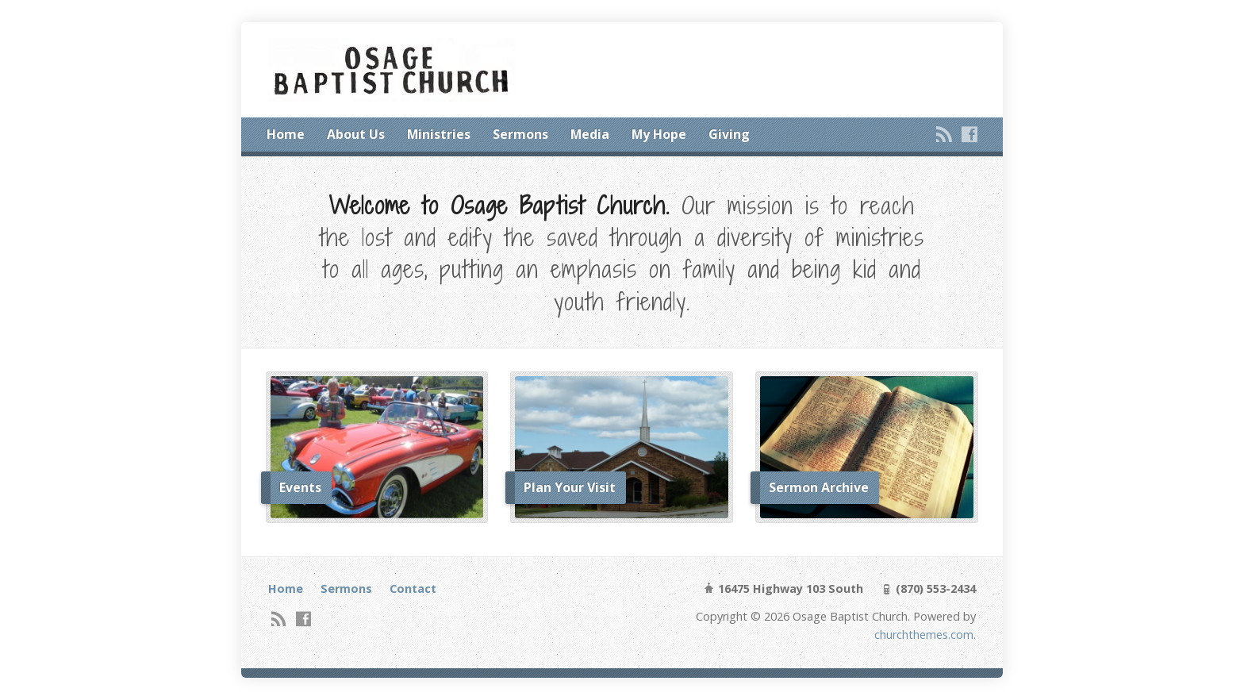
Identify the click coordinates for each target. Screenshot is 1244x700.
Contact (413, 588)
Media (589, 134)
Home (286, 134)
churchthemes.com (923, 634)
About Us (356, 134)
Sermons (520, 134)
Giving (729, 134)
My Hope (659, 134)
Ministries (438, 134)
